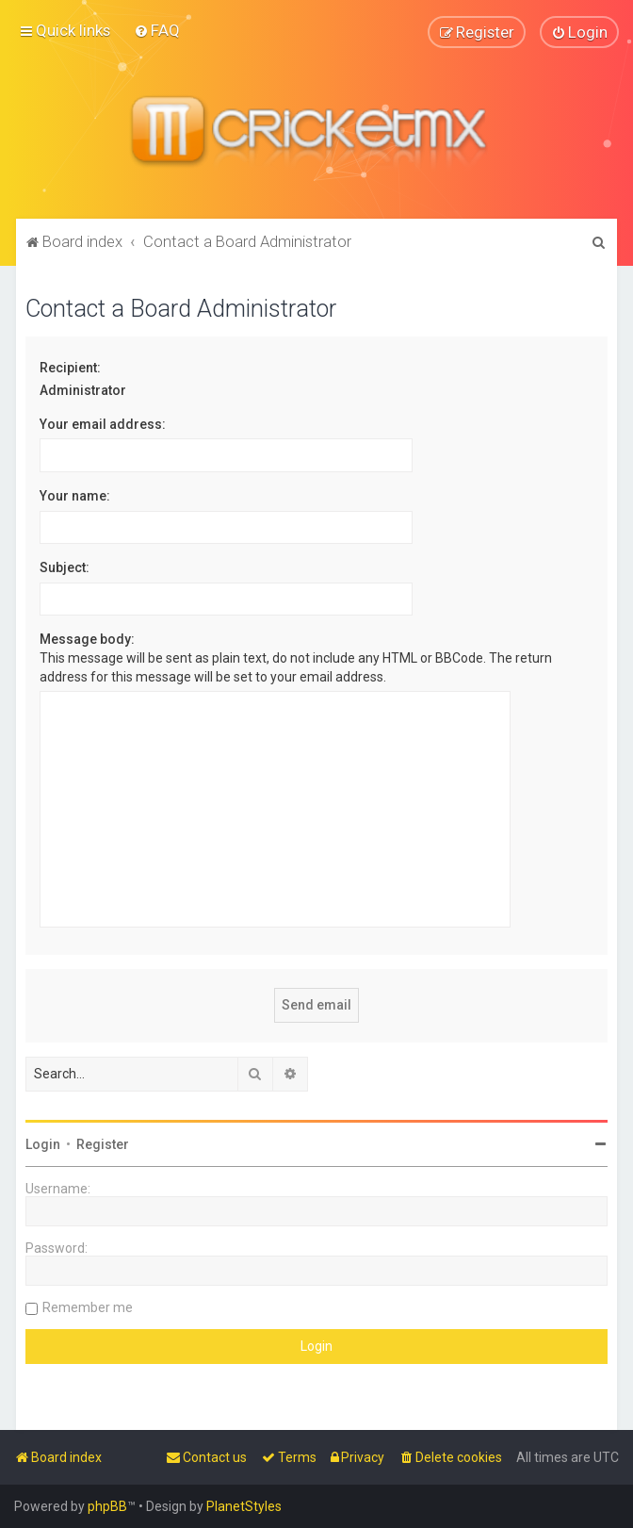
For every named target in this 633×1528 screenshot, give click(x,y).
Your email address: (103, 423)
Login (42, 1143)
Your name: (75, 494)
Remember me (87, 1306)
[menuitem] (157, 30)
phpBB (107, 1506)
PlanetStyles (244, 1506)
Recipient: (70, 366)
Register (102, 1143)
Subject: (64, 567)
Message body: (87, 639)
